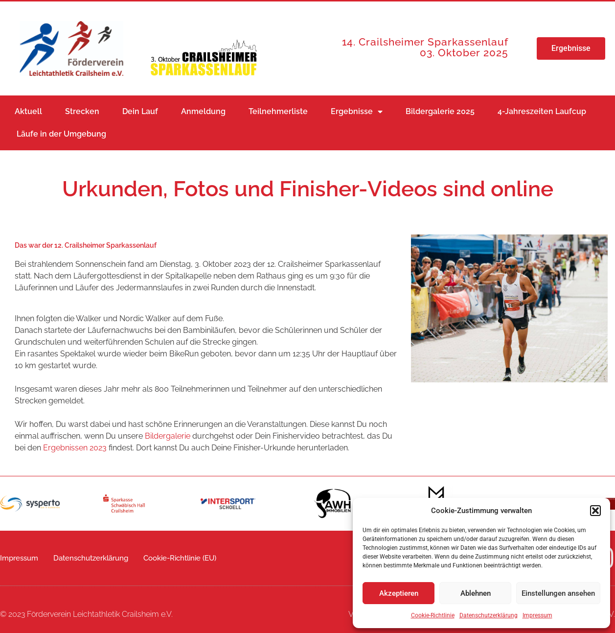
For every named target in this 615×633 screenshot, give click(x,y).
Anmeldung (203, 111)
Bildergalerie (167, 436)
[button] (595, 511)
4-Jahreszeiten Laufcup (542, 111)
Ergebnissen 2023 (75, 447)
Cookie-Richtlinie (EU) (179, 558)
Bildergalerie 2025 (440, 111)
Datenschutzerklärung (488, 615)
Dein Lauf (140, 111)
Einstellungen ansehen (558, 593)
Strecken (82, 111)
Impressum (537, 615)
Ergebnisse (357, 111)
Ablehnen (475, 593)
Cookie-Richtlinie (433, 615)
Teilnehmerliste (278, 111)
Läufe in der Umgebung (61, 134)
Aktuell (28, 111)
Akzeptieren (398, 593)
